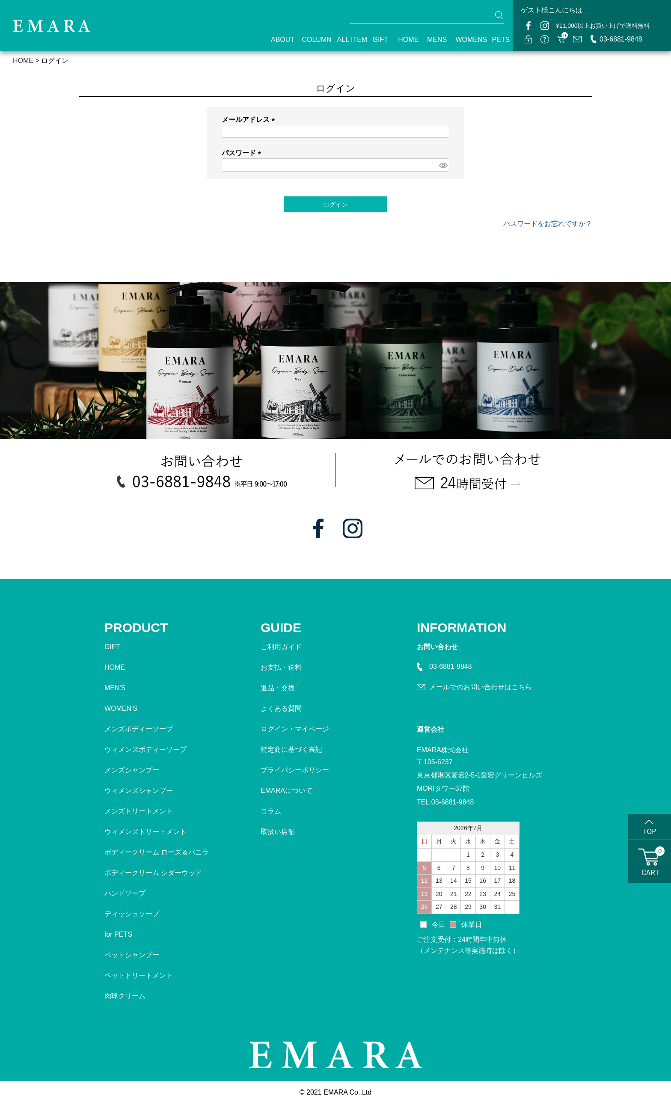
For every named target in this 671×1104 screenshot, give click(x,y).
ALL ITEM (347, 39)
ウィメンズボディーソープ (145, 749)
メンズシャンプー (131, 770)
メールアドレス (250, 119)
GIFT (378, 39)
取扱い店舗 (278, 831)
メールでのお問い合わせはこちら (480, 687)
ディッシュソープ (131, 913)
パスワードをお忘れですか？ (547, 223)
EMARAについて (286, 790)
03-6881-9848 (621, 39)
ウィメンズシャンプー (138, 790)
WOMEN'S (120, 708)
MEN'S (114, 687)
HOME (405, 39)
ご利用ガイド (281, 646)
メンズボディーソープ (138, 729)
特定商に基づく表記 (291, 749)
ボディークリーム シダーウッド (153, 872)
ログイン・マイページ (295, 729)
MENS (433, 39)
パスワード (243, 153)
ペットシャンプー (131, 955)
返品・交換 (278, 687)
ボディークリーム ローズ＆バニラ (156, 852)
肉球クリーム (124, 996)
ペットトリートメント (138, 975)
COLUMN (312, 39)
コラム (271, 811)
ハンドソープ (124, 893)
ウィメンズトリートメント (145, 831)
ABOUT (279, 39)
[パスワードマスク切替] (443, 165)
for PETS (118, 934)
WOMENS (466, 39)
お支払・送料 (281, 667)
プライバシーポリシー (295, 770)
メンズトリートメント (138, 811)
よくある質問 (281, 708)
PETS (498, 39)
